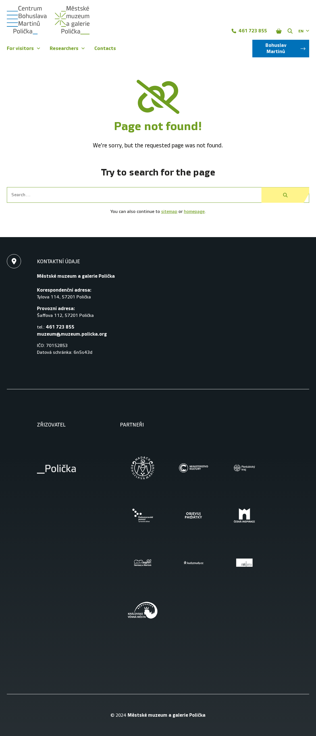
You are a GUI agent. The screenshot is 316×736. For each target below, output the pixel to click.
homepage (194, 211)
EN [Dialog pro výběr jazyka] (303, 31)
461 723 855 (249, 31)
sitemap (169, 211)
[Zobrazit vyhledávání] (290, 31)
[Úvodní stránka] (48, 20)
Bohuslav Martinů (285, 48)
